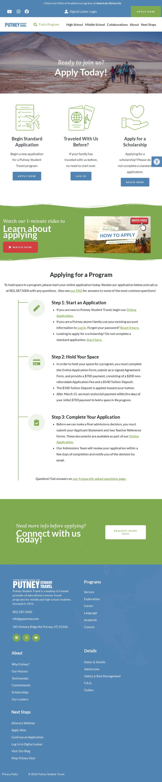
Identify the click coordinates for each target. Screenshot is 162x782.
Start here (94, 340)
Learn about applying (27, 231)
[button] (157, 161)
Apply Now (146, 11)
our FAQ (76, 290)
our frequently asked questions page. (100, 479)
